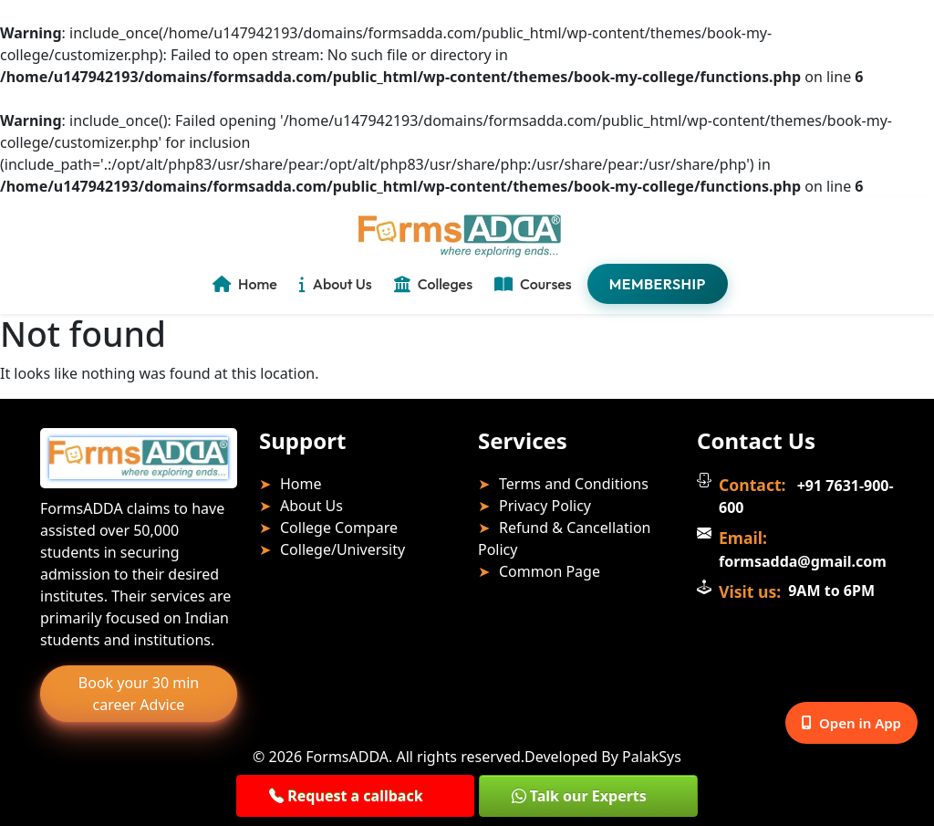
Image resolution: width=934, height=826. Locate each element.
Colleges (433, 284)
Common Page (549, 571)
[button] (354, 796)
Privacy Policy (545, 506)
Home (245, 284)
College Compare (339, 528)
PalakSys (651, 757)
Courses (533, 284)
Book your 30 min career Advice (138, 694)
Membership (657, 284)
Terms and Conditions (574, 484)
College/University (342, 549)
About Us (335, 284)
